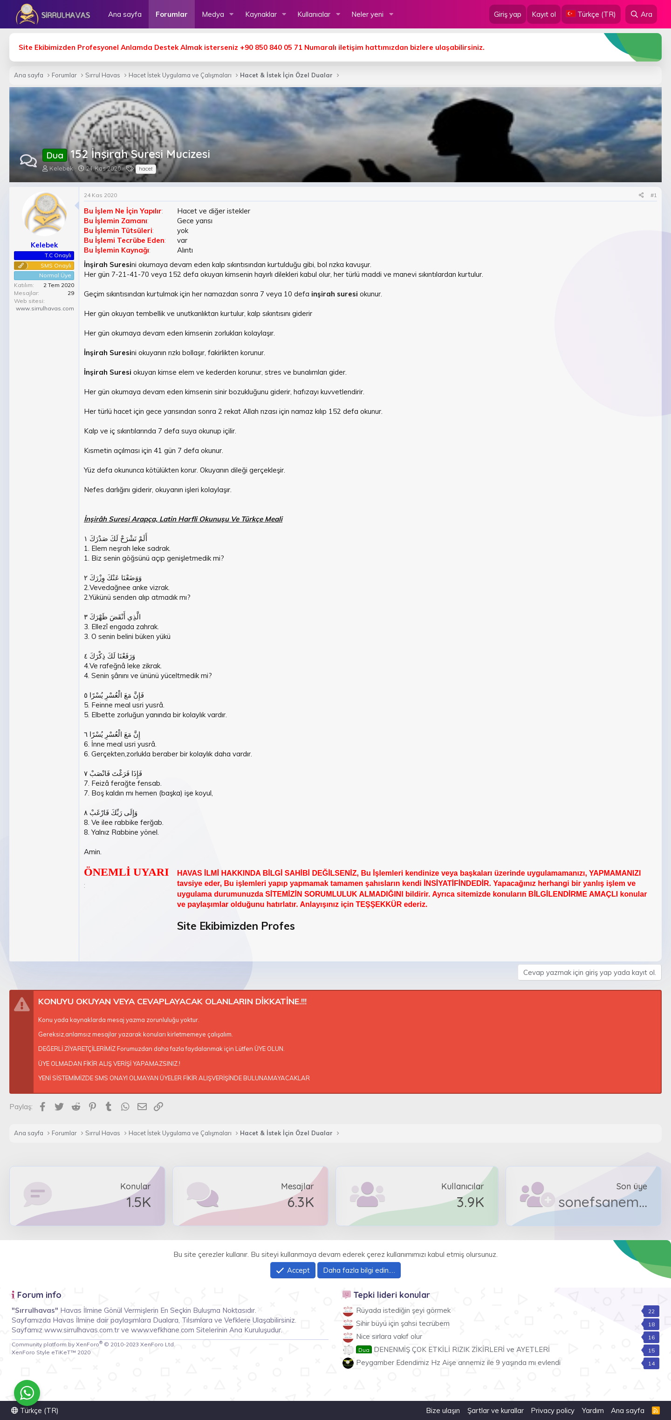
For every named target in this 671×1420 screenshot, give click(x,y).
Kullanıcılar (313, 14)
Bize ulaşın (443, 1410)
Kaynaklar (261, 14)
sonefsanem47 (605, 1202)
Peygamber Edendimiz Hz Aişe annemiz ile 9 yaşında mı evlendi (458, 1362)
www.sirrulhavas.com (45, 308)
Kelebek (61, 168)
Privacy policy (553, 1410)
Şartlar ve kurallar (495, 1410)
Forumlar (172, 14)
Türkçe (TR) (35, 1410)
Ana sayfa (125, 14)
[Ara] (641, 14)
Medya (213, 14)
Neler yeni (367, 14)
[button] (231, 14)
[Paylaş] (641, 195)
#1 (653, 195)
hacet (146, 168)
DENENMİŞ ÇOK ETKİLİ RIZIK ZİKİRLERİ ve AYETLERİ (453, 1349)
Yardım (593, 1410)
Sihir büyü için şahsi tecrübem (403, 1323)
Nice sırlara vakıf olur (389, 1336)
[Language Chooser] (591, 14)
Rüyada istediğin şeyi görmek (403, 1310)
